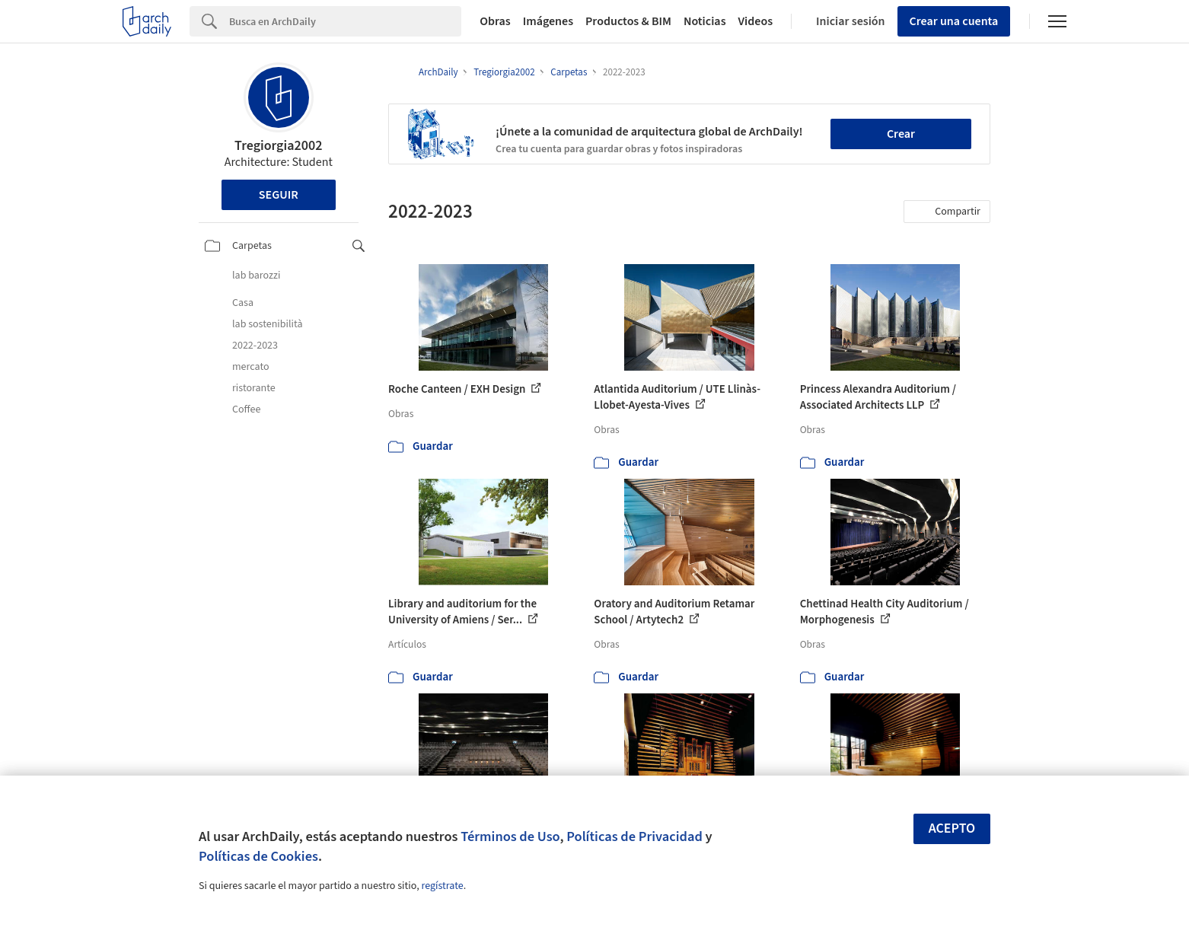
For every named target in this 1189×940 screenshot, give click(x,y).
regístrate (442, 886)
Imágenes (548, 21)
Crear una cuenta (954, 21)
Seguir (278, 194)
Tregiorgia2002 (278, 145)
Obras (495, 21)
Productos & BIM (628, 21)
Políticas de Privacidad (634, 836)
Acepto (952, 828)
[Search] (345, 21)
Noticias (705, 21)
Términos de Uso (510, 836)
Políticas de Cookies (258, 856)
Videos (755, 21)
